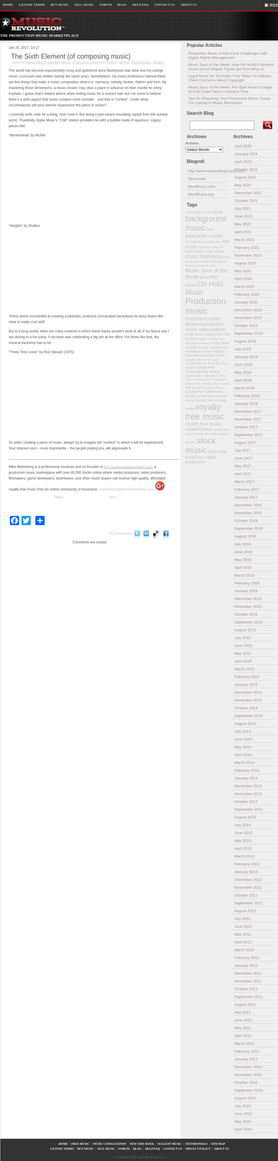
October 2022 (246, 169)
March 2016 (244, 575)
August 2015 (245, 630)
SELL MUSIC (84, 4)
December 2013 (248, 786)
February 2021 (246, 247)
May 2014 (242, 747)
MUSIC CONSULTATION (109, 1143)
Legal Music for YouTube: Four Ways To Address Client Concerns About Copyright (229, 78)
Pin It (113, 497)
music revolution (213, 262)
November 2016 (248, 513)
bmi (210, 229)
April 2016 (243, 567)
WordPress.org (201, 194)
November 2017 (248, 419)
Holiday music (208, 247)
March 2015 (244, 669)
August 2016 (245, 536)
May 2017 (242, 466)
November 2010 (248, 1075)
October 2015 (246, 614)
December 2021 (248, 193)
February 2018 (246, 396)
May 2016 (242, 560)
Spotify (190, 442)
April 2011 (243, 1036)
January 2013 (246, 872)
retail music (194, 334)
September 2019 (248, 333)
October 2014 (246, 708)
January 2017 (246, 497)
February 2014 (246, 770)
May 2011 (242, 1028)
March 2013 (244, 856)
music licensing (203, 256)
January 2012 (246, 965)
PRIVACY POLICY (198, 1148)
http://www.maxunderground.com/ (208, 171)
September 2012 (248, 903)
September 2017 (248, 435)
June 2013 (243, 833)
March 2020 (244, 286)
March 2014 (244, 762)
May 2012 (242, 934)
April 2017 (243, 474)
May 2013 (242, 840)
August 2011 (245, 1004)
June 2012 (243, 926)
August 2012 (245, 911)
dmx (218, 242)
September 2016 (248, 528)
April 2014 (243, 755)
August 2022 (245, 177)
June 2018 (243, 364)
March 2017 (244, 481)
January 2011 (246, 1059)
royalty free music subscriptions (203, 426)
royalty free (210, 383)
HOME (8, 4)
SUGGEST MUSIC (170, 1143)
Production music (85, 62)
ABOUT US (189, 4)
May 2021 (242, 224)
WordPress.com (201, 186)
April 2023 (243, 162)
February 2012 (246, 958)
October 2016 (246, 521)
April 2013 (243, 848)
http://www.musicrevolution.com (128, 467)
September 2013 (248, 809)
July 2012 (242, 918)
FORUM (106, 4)
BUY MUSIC (60, 4)
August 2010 (245, 1098)
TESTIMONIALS (196, 1143)
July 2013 (242, 825)
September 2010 (248, 1090)
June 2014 (243, 739)
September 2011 (248, 997)
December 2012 (248, 879)
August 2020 (245, 263)
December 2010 (248, 1067)
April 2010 (243, 1129)
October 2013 (246, 801)
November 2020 (248, 255)
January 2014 (246, 778)
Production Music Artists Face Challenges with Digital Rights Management (227, 55)
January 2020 (246, 302)
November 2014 (248, 700)
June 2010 (243, 1114)
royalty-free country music (207, 345)
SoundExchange (216, 434)
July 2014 (242, 731)
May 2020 (242, 271)
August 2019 (245, 341)
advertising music (198, 212)
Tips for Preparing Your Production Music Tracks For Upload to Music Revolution (229, 100)
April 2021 (243, 232)
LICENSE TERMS (32, 4)
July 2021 (242, 208)
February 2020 (246, 294)
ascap (217, 212)
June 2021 (243, 216)
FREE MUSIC (80, 1143)
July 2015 (242, 638)
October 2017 (246, 427)
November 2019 (248, 318)
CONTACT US (164, 4)
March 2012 (244, 950)
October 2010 (246, 1082)
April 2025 (243, 146)
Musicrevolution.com (200, 265)
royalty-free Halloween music (206, 349)
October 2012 (246, 895)
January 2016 (246, 591)
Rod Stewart (141, 62)
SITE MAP (218, 1143)
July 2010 (242, 1106)
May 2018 (242, 372)
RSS (274, 5)
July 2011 (242, 1012)
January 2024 (246, 154)
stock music (200, 445)
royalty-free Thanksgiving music (202, 369)
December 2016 (248, 505)
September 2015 (248, 622)
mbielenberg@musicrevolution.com (126, 489)
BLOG (122, 4)
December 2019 (248, 310)
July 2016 (242, 544)
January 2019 (246, 357)
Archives (192, 143)
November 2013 (248, 794)
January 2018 (246, 403)
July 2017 (242, 450)
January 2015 (246, 684)
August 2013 (245, 817)
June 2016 (243, 552)
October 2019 (246, 325)
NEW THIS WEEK (142, 1143)
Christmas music (199, 242)
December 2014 (248, 692)
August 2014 (245, 723)
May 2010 (242, 1121)
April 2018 (243, 380)
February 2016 (246, 583)
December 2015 (248, 599)
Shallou (158, 62)
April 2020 (243, 279)
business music (204, 236)
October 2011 (246, 989)
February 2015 (246, 677)
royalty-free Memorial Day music (205, 353)
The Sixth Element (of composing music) (71, 56)
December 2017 (248, 411)
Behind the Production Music (48, 62)
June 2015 (243, 645)
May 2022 (242, 185)
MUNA (124, 62)
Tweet (58, 497)
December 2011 (248, 973)
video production (200, 459)
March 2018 (244, 388)
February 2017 (246, 489)
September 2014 (248, 716)
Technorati (197, 179)
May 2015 (242, 653)
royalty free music (204, 411)
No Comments (120, 534)
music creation (214, 251)
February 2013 (246, 864)
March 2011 (244, 1043)
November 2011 (248, 981)
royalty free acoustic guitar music (207, 385)
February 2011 (246, 1051)
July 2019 (242, 349)
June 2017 (243, 458)
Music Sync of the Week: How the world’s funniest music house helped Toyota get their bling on (230, 66)
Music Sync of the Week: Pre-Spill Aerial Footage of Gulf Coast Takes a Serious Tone (230, 89)
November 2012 (248, 887)
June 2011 (243, 1020)
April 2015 (243, 661)
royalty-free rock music (202, 359)
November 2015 (248, 606)
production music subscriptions (205, 327)
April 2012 (243, 942)
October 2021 (246, 201)
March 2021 (244, 240)
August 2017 (245, 442)
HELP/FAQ (140, 4)
